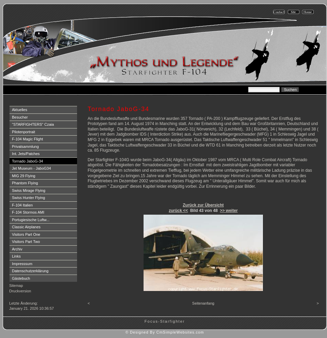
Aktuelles (19, 110)
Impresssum (22, 264)
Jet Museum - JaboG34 (31, 168)
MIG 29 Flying (23, 176)
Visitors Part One (26, 234)
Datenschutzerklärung (30, 271)
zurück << (178, 210)
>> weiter (229, 210)
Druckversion (20, 291)
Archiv (17, 249)
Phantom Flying (25, 183)
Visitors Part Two (26, 242)
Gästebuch (21, 278)
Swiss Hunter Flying (28, 198)
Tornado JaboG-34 (27, 161)
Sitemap (16, 285)
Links (16, 256)
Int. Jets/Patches (26, 154)
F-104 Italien (22, 205)
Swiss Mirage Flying (28, 190)
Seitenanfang (203, 303)
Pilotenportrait (23, 132)
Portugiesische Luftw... (30, 220)
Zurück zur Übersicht (203, 205)
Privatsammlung (25, 146)
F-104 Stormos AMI (28, 212)
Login (14, 298)
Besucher (20, 117)
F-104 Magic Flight (27, 139)
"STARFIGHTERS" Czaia (33, 124)
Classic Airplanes (26, 227)
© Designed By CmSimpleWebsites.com (164, 332)
